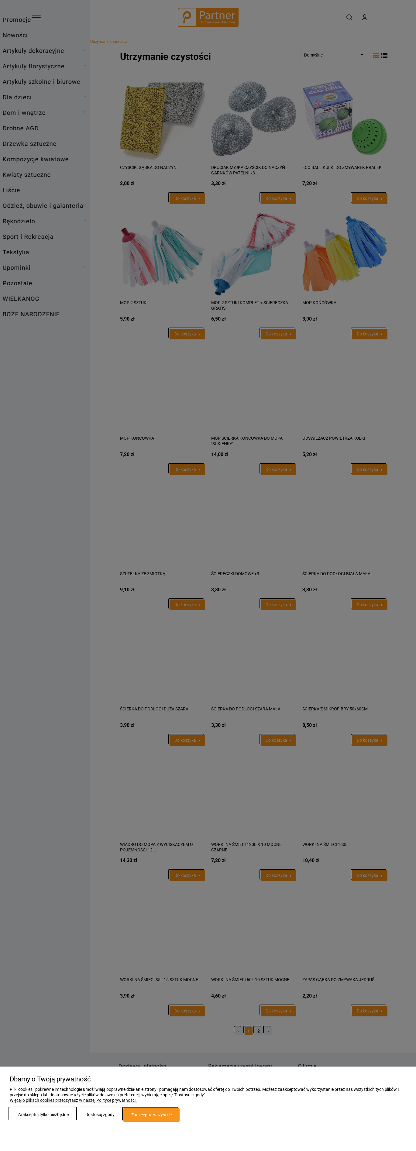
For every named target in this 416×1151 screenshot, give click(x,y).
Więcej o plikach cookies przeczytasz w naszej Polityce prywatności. (73, 1100)
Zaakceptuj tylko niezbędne (43, 1114)
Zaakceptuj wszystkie (151, 1114)
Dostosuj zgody (100, 1114)
